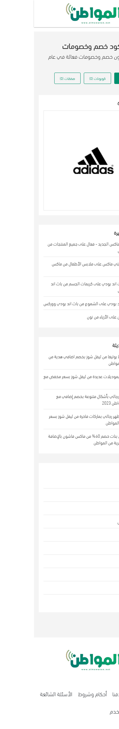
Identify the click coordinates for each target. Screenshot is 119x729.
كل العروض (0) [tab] (96, 78)
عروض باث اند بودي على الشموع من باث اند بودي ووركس (58, 303)
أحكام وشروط (58, 693)
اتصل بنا (104, 693)
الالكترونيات (96, 534)
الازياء (102, 481)
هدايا (102, 574)
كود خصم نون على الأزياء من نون (79, 316)
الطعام (100, 601)
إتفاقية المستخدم (94, 711)
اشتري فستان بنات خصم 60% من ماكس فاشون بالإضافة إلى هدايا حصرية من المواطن (60, 439)
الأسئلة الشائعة (22, 693)
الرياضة (100, 561)
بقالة (102, 587)
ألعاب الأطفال (94, 521)
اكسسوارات (96, 548)
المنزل (101, 508)
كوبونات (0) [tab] (63, 78)
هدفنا (84, 693)
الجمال (101, 495)
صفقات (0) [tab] (33, 78)
